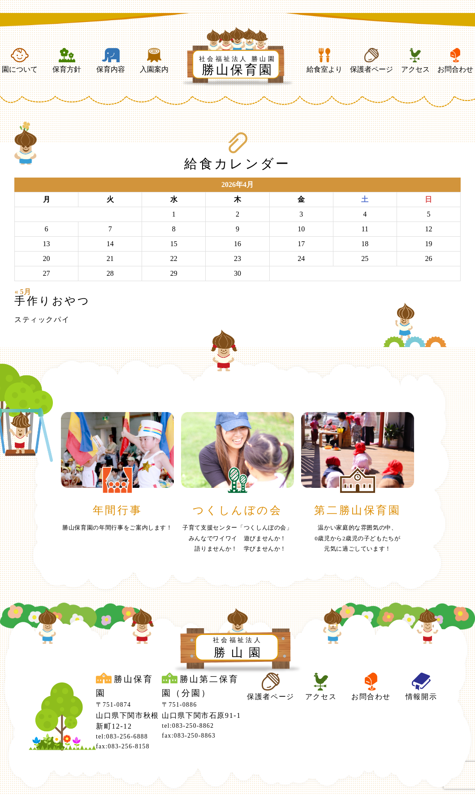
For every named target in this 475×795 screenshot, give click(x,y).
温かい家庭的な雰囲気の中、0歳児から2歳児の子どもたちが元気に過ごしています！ (357, 538)
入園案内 (154, 60)
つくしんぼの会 (237, 510)
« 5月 (23, 291)
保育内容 (110, 60)
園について (20, 60)
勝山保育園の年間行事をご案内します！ (117, 528)
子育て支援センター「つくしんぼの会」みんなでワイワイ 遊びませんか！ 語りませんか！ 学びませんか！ (237, 538)
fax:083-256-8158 (123, 746)
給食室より (324, 60)
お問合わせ (455, 60)
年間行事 (117, 510)
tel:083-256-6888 (122, 736)
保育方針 (66, 60)
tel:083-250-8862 (188, 725)
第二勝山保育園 (357, 510)
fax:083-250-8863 (189, 735)
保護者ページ (371, 60)
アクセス (415, 60)
